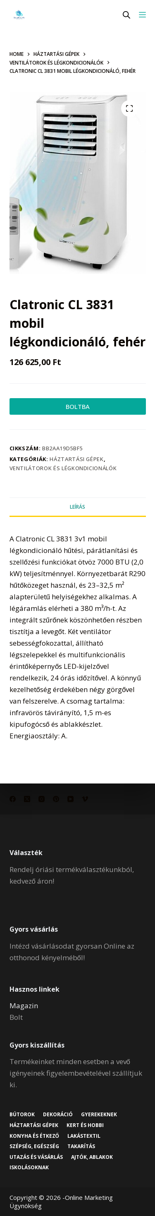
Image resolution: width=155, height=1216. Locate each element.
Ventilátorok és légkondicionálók (63, 468)
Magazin (24, 1005)
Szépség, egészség (34, 1146)
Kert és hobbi (85, 1125)
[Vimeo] (85, 799)
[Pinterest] (56, 799)
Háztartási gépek (76, 459)
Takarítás (81, 1146)
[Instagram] (41, 799)
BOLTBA (78, 406)
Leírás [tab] (77, 506)
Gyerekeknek (99, 1114)
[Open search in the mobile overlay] (126, 14)
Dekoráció (58, 1114)
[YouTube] (70, 799)
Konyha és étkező (34, 1136)
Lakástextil (83, 1136)
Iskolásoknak (29, 1167)
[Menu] (142, 14)
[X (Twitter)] (27, 799)
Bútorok (22, 1114)
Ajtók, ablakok (92, 1157)
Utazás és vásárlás (36, 1157)
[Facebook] (13, 799)
